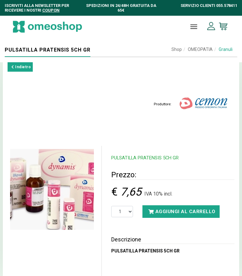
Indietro (21, 67)
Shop (176, 49)
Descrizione (126, 239)
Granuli (226, 49)
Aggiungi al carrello (182, 211)
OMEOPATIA (200, 49)
